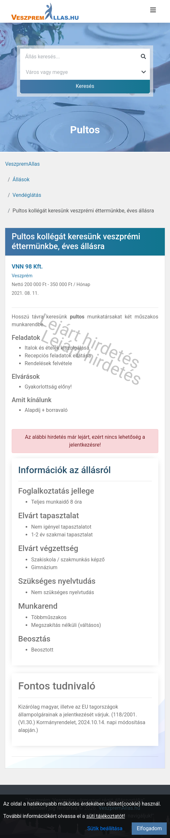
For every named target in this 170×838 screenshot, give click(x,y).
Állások (21, 179)
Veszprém (22, 276)
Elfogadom (149, 828)
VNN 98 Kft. (27, 266)
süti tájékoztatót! (105, 816)
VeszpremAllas (22, 164)
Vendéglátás (27, 195)
